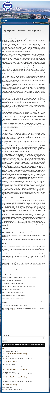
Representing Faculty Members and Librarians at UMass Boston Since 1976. (23, 16)
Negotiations (18, 332)
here (19, 69)
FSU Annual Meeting (9, 361)
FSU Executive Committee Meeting (14, 354)
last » (7, 348)
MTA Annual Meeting (9, 385)
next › (3, 348)
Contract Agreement (8, 332)
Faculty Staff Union (10, 13)
